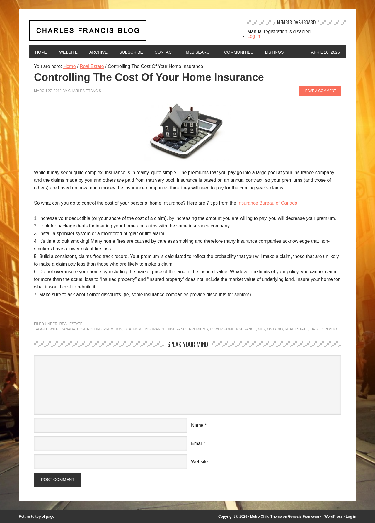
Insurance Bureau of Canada (268, 203)
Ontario (275, 329)
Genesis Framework (304, 516)
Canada (67, 329)
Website (68, 52)
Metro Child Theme (266, 516)
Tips (314, 329)
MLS (261, 329)
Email (197, 443)
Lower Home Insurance (233, 329)
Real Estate (71, 324)
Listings (274, 52)
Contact (164, 52)
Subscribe (131, 52)
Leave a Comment (319, 91)
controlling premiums (99, 329)
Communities (239, 52)
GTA (128, 329)
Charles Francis (84, 91)
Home (41, 52)
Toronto (329, 329)
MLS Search (199, 52)
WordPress (333, 516)
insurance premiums (188, 329)
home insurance (149, 329)
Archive (98, 52)
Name (197, 425)
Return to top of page (36, 516)
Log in (253, 36)
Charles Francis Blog (133, 32)
